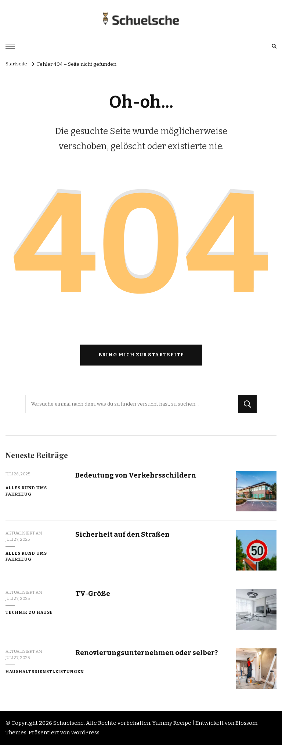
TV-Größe (92, 593)
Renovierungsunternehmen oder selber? (146, 652)
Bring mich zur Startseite (141, 355)
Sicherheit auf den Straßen (122, 534)
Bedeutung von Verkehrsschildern (135, 475)
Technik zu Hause (29, 612)
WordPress (85, 732)
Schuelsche (68, 723)
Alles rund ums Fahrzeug (26, 491)
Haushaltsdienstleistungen (45, 671)
